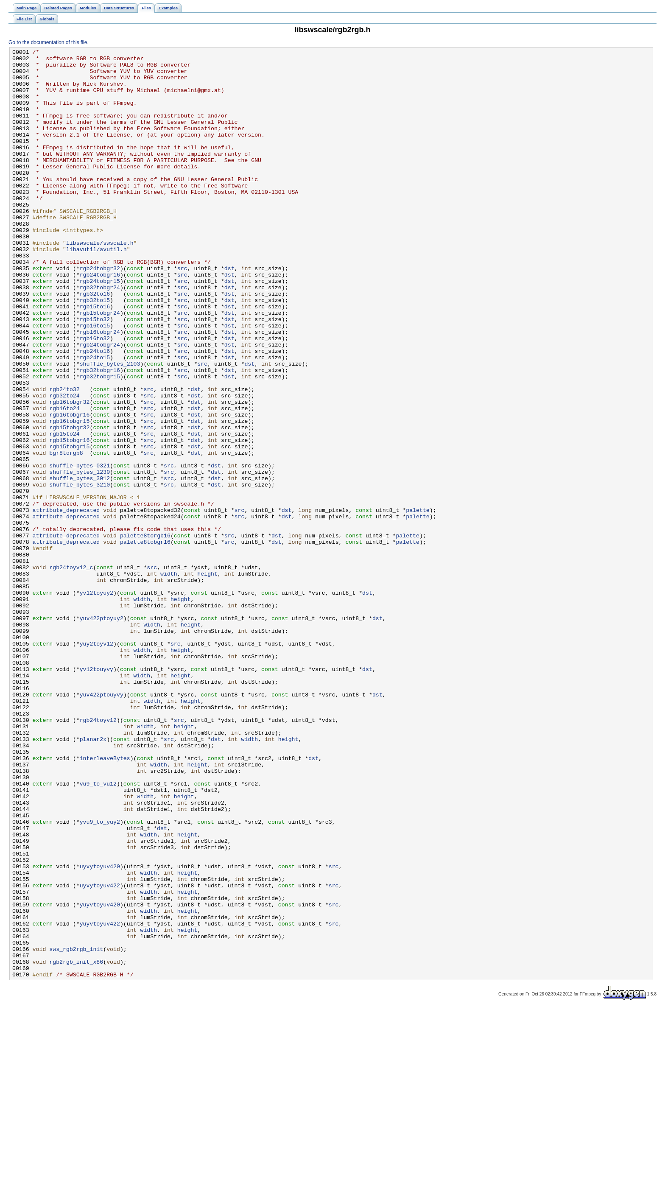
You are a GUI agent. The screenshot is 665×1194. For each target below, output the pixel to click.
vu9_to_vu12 (98, 931)
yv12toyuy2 (96, 702)
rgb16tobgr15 (69, 496)
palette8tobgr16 (145, 641)
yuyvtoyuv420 (100, 1076)
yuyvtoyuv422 (100, 1099)
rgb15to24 (64, 511)
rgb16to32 (95, 396)
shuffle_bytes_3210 (79, 572)
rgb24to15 (95, 419)
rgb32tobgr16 (100, 435)
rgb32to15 (95, 351)
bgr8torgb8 (66, 534)
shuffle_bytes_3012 (79, 564)
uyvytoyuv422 (100, 1053)
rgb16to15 (95, 381)
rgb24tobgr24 (100, 404)
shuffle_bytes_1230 (79, 557)
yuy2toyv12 (96, 763)
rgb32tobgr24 (100, 335)
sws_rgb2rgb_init (76, 1129)
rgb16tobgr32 (69, 473)
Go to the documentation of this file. (48, 42)
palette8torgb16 (145, 633)
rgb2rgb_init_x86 (76, 1145)
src (182, 312)
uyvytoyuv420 (100, 1030)
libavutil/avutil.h (96, 290)
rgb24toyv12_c (71, 671)
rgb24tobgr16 (100, 320)
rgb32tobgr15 (100, 442)
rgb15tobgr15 (69, 526)
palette (418, 603)
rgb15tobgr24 (100, 366)
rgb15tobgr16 (69, 519)
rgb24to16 (95, 412)
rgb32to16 (95, 343)
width (168, 679)
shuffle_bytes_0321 (79, 549)
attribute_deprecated (66, 603)
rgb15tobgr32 (69, 503)
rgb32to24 (64, 465)
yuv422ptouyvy (101, 824)
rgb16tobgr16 (69, 488)
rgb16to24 (64, 480)
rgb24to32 (64, 457)
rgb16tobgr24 (100, 389)
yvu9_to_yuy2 (100, 977)
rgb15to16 (95, 358)
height (207, 679)
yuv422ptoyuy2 (101, 732)
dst (229, 312)
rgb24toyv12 (98, 854)
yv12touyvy (96, 793)
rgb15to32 (95, 373)
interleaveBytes (105, 900)
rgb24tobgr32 (100, 312)
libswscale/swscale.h (100, 282)
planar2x (93, 877)
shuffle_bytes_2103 (110, 427)
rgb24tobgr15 (100, 328)
